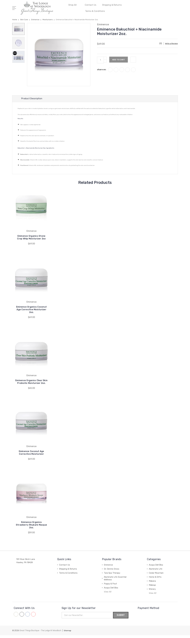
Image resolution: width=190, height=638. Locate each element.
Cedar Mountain (156, 575)
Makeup (152, 587)
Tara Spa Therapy (112, 575)
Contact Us (90, 4)
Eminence (108, 567)
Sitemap (67, 633)
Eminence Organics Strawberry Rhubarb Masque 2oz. (31, 527)
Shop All (73, 4)
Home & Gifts (155, 579)
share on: (101, 69)
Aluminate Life (155, 571)
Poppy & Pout (110, 586)
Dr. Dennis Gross (111, 571)
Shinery (152, 592)
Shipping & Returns (112, 4)
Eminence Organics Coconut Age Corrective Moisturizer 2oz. (31, 309)
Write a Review (171, 43)
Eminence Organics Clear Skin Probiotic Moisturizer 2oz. (31, 383)
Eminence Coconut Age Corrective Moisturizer (31, 455)
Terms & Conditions (95, 11)
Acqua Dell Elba (111, 590)
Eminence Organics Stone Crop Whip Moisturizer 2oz (31, 237)
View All (107, 594)
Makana (152, 583)
